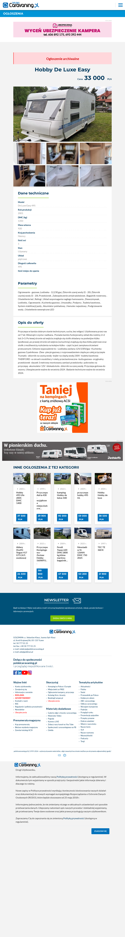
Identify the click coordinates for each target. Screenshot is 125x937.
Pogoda (51, 718)
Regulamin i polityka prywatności (28, 707)
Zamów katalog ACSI (24, 730)
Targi (83, 741)
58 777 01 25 (22, 643)
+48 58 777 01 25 (28, 646)
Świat (83, 692)
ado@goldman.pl (26, 652)
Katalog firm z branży (57, 695)
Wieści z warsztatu (88, 724)
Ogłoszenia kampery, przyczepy (61, 692)
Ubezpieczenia (21, 712)
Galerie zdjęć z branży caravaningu (62, 713)
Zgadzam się (100, 831)
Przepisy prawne (87, 718)
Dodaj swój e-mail (62, 618)
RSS (16, 704)
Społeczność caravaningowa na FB (62, 727)
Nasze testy (86, 727)
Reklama (19, 695)
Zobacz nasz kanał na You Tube (60, 724)
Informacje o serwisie (24, 692)
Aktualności (85, 686)
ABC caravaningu (88, 701)
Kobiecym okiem (87, 698)
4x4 (82, 730)
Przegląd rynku (87, 712)
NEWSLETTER (56, 600)
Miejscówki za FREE (56, 689)
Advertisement (23, 698)
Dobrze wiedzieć (87, 721)
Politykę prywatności (67, 776)
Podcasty (84, 738)
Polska (83, 689)
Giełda (50, 730)
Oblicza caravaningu (89, 704)
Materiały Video (54, 716)
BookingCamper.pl (55, 698)
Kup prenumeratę (22, 724)
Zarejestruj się (21, 689)
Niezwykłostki (86, 735)
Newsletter (19, 709)
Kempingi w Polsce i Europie (59, 686)
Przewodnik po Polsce (90, 695)
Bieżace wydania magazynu (26, 727)
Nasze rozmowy (87, 732)
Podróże (84, 709)
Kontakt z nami (21, 701)
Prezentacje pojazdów (90, 715)
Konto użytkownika (23, 686)
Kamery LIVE (53, 721)
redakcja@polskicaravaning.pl (31, 649)
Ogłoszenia (13, 13)
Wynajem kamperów (89, 707)
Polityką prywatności (73, 818)
